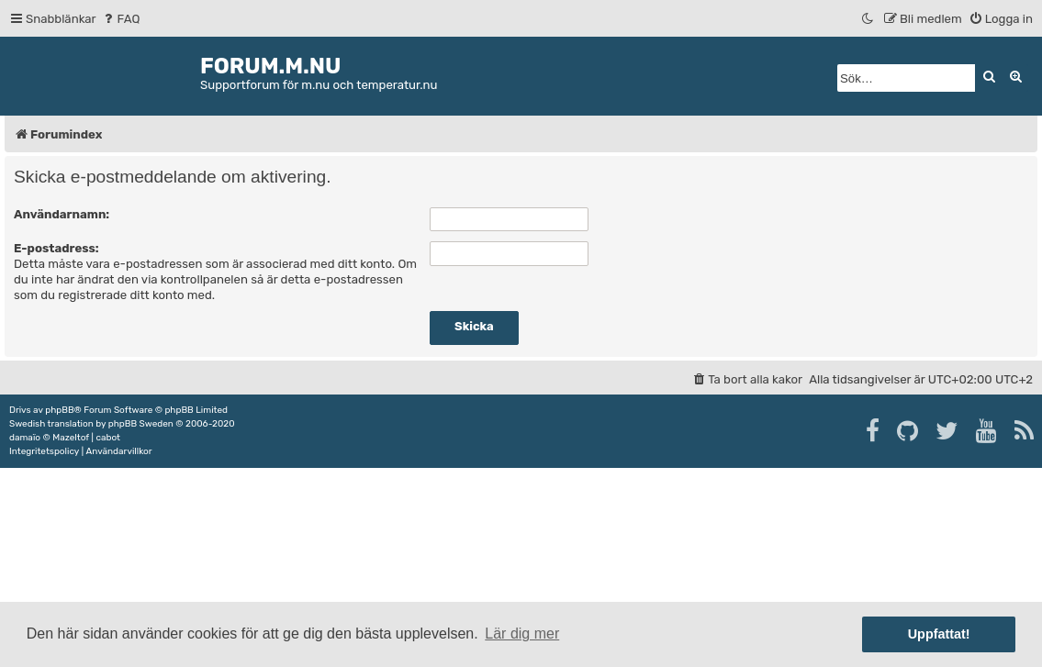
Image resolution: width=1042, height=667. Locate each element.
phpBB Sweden (141, 423)
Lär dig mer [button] (522, 633)
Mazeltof (70, 437)
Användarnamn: (61, 214)
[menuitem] (120, 19)
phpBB (59, 410)
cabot (107, 437)
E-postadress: (56, 248)
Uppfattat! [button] (939, 634)
